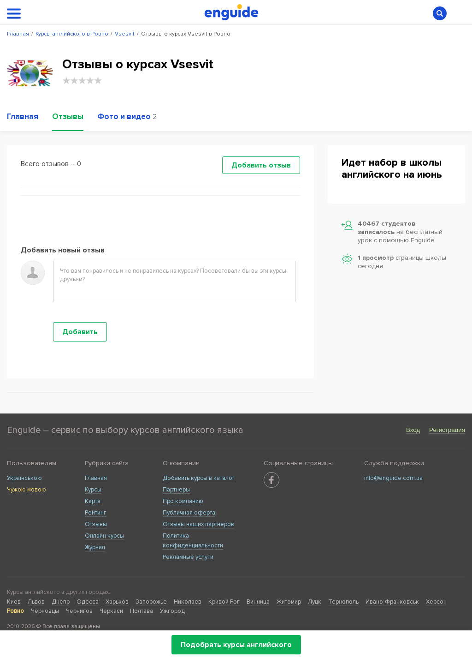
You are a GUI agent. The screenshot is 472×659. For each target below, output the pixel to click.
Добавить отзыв (261, 165)
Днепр (61, 601)
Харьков (117, 601)
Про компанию (183, 501)
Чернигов (79, 611)
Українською (24, 478)
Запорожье (151, 601)
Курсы (93, 489)
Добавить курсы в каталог (199, 478)
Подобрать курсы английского (236, 644)
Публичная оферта (189, 512)
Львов (36, 601)
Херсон (436, 601)
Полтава (141, 611)
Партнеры (176, 489)
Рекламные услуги (188, 557)
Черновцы (45, 611)
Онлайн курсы (104, 535)
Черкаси (111, 611)
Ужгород (172, 611)
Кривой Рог (224, 601)
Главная (96, 478)
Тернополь (343, 601)
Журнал (95, 547)
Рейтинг (95, 512)
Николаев (187, 601)
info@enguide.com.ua (393, 478)
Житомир (289, 601)
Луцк (314, 601)
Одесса (88, 601)
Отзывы (96, 524)
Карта (92, 501)
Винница (258, 601)
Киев (14, 601)
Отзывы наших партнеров (198, 524)
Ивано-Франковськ (392, 601)
